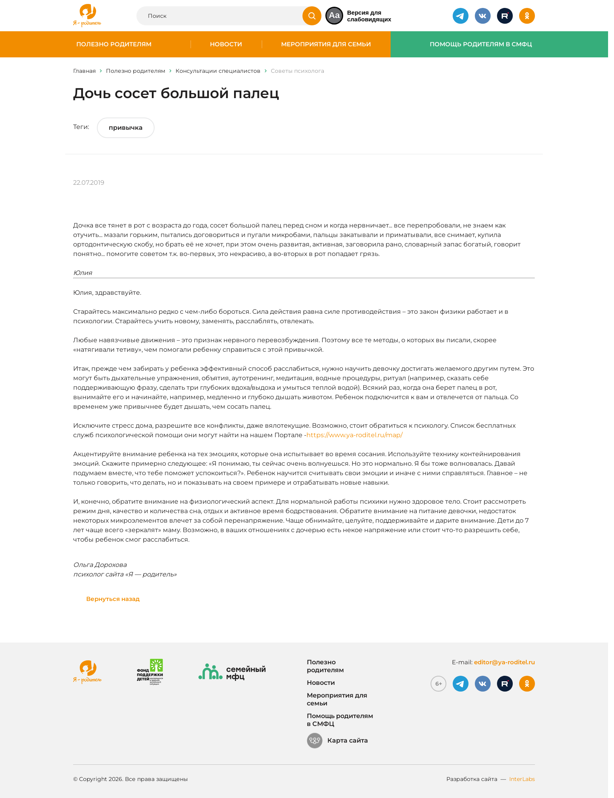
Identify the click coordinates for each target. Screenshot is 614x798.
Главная (84, 70)
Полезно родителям (113, 44)
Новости (226, 44)
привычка (126, 127)
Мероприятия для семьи (326, 44)
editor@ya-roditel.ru (504, 662)
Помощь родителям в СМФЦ (481, 44)
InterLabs (522, 779)
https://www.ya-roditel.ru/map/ (354, 435)
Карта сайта (337, 741)
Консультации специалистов (218, 70)
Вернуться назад (113, 599)
